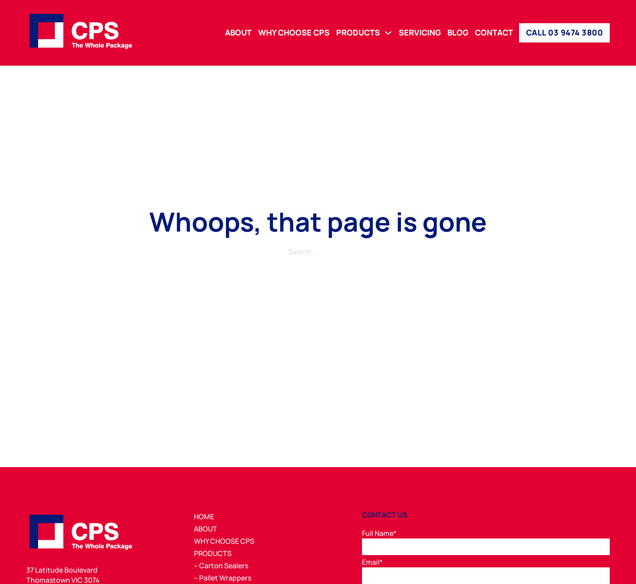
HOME (204, 516)
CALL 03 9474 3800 (564, 32)
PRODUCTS (358, 33)
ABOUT (238, 33)
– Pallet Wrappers (222, 578)
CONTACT (494, 33)
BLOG (457, 33)
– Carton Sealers (221, 565)
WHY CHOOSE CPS (294, 33)
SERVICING (420, 33)
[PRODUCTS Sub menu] (388, 33)
